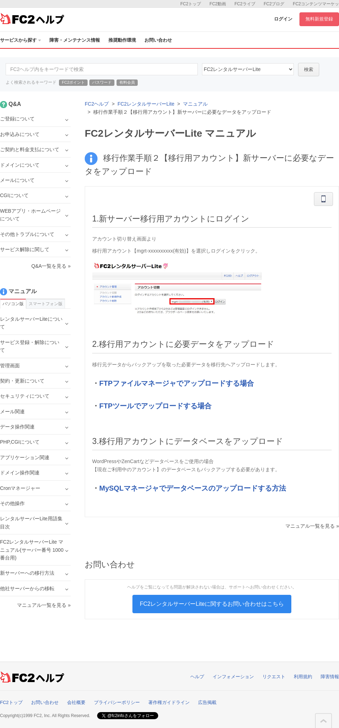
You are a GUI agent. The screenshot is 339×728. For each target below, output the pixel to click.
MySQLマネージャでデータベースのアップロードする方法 (192, 488)
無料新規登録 (319, 19)
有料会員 (127, 82)
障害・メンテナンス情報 (74, 40)
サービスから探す (20, 40)
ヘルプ (197, 676)
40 (248, 69)
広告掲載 (207, 702)
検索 (308, 69)
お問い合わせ (158, 40)
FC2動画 (217, 3)
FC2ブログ (274, 3)
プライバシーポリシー (117, 702)
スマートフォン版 (46, 303)
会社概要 (76, 702)
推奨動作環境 (122, 40)
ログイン (283, 19)
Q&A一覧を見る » (51, 266)
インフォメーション (233, 676)
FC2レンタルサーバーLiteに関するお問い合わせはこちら (212, 604)
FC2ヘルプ (97, 104)
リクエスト (273, 676)
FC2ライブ (244, 3)
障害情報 (330, 676)
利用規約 (303, 676)
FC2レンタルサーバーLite (146, 104)
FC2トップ (190, 3)
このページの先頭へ (323, 721)
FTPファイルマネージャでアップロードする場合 (176, 383)
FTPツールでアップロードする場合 (155, 406)
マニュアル (195, 104)
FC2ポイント (73, 82)
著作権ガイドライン (169, 702)
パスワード (102, 82)
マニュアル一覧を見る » (312, 526)
